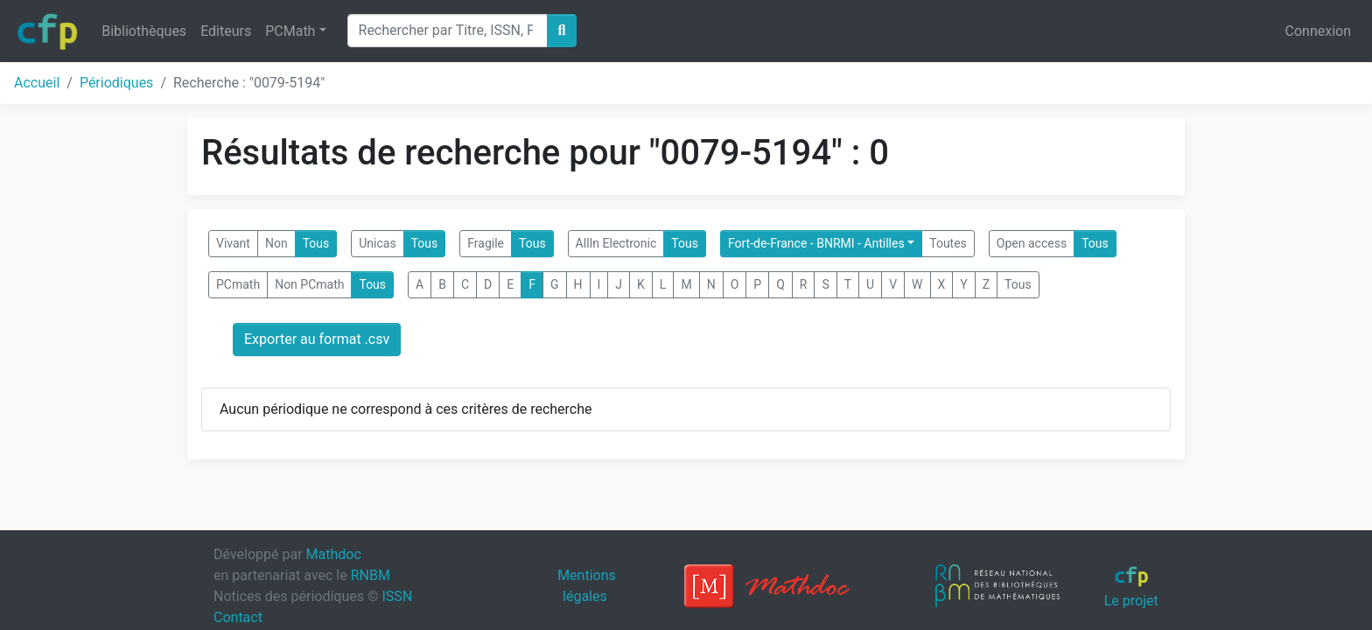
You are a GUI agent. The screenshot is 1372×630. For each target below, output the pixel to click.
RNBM (370, 575)
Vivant (233, 243)
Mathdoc (333, 554)
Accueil (37, 82)
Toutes (948, 243)
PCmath (238, 284)
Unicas (377, 243)
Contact (238, 617)
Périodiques (116, 82)
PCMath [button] (290, 31)
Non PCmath (309, 284)
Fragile (485, 243)
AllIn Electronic (616, 243)
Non (276, 243)
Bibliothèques (144, 31)
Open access (1032, 243)
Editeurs (225, 31)
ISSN (397, 596)
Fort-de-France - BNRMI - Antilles (816, 243)
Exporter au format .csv (316, 339)
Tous (316, 243)
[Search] (447, 30)
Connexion (1318, 31)
